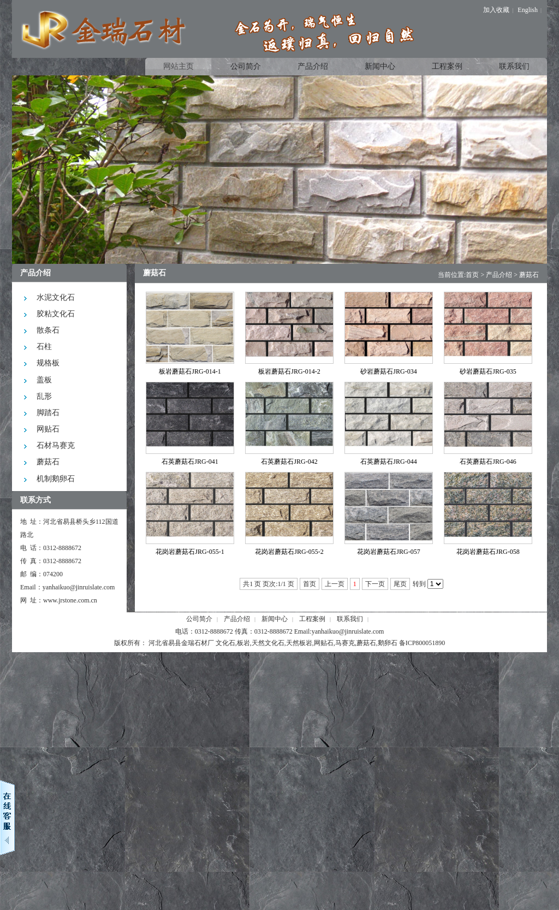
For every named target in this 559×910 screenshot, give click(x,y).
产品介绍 (499, 275)
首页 (472, 275)
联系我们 (350, 619)
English (528, 10)
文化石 (225, 643)
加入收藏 (496, 10)
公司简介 (199, 619)
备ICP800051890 (422, 643)
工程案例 (312, 619)
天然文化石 (268, 643)
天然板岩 (299, 643)
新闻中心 (274, 619)
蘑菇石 (529, 275)
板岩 (243, 643)
